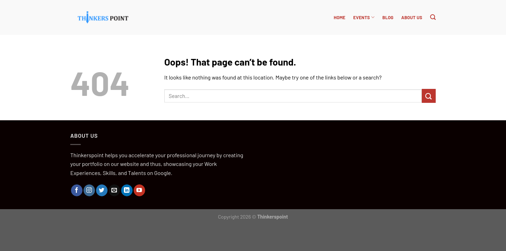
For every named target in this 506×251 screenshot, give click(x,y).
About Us (411, 17)
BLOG (388, 17)
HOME (340, 17)
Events (363, 17)
